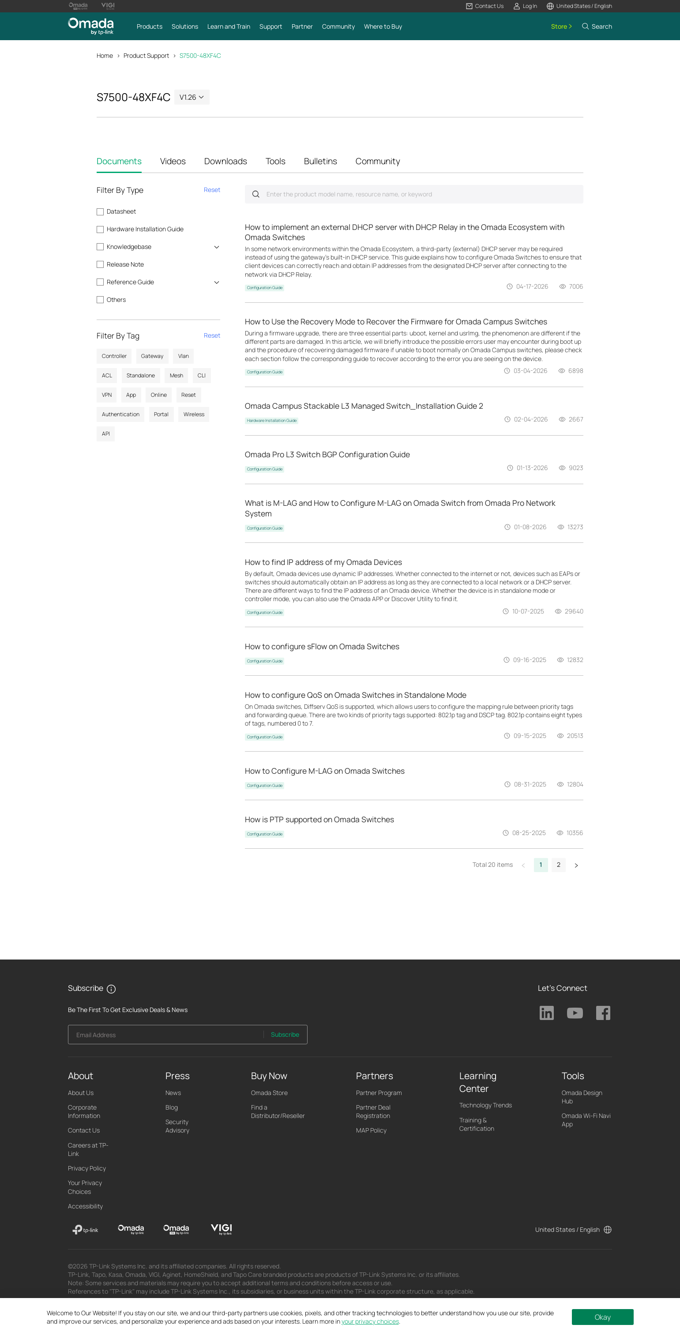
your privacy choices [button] (370, 1321)
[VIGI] (221, 1230)
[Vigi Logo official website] (108, 6)
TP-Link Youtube (575, 1013)
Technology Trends (485, 1105)
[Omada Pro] (176, 1230)
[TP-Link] (85, 1230)
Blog (171, 1107)
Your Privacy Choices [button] (85, 1186)
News (173, 1092)
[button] (485, 6)
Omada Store (269, 1092)
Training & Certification (476, 1124)
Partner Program (379, 1092)
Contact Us (84, 1130)
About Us (81, 1092)
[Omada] (130, 1230)
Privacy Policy (87, 1168)
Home (105, 55)
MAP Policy (371, 1130)
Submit (255, 194)
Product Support (146, 55)
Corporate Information (84, 1111)
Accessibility (85, 1206)
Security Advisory (177, 1126)
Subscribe (285, 1034)
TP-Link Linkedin (547, 1013)
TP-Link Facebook (603, 1013)
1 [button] (541, 864)
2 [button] (558, 864)
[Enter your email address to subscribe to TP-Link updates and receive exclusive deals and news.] (165, 1036)
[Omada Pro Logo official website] (78, 6)
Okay (603, 1317)
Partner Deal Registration (373, 1111)
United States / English (567, 1229)
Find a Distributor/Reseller (278, 1111)
